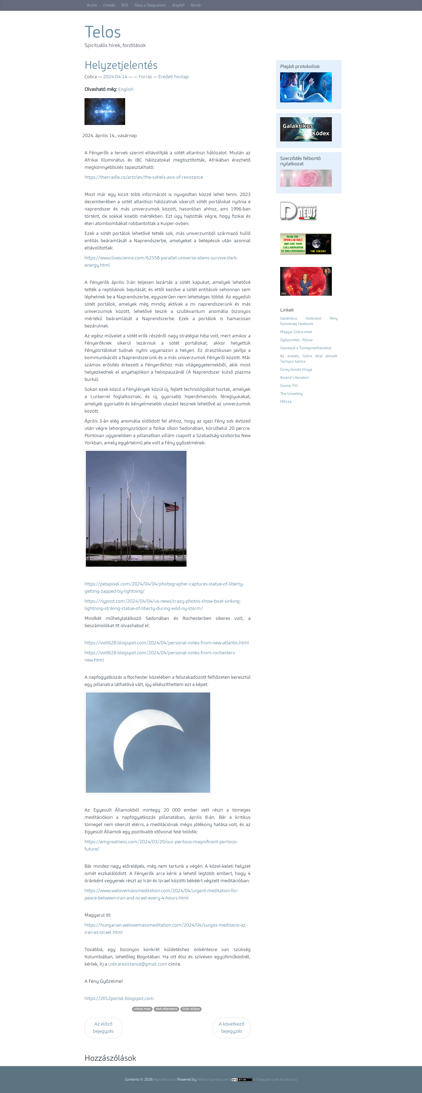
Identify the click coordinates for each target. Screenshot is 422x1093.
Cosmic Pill (289, 386)
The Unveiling (291, 394)
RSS (124, 5)
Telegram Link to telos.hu (276, 1079)
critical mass (142, 1009)
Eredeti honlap (173, 76)
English (178, 5)
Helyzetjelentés (121, 66)
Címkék (109, 5)
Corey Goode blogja (296, 370)
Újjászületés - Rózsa (296, 340)
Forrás (196, 5)
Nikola (202, 1079)
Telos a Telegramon (150, 5)
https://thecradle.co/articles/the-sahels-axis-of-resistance (144, 177)
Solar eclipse (191, 1009)
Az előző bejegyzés (103, 1028)
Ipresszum (219, 1079)
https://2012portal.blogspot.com (119, 998)
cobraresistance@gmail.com (137, 964)
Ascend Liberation (294, 378)
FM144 (286, 402)
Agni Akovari (164, 1079)
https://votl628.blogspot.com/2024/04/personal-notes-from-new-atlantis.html (167, 643)
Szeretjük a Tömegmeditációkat (305, 348)
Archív (92, 5)
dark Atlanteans (166, 1009)
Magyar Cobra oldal (296, 332)
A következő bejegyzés (231, 1028)
